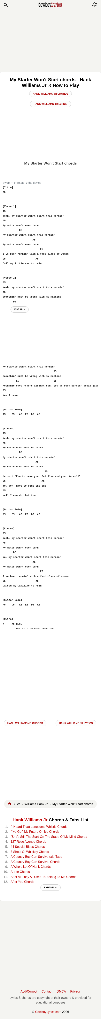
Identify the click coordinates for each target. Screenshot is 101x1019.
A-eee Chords (20, 871)
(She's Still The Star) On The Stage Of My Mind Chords (49, 836)
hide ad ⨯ (19, 309)
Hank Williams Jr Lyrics (50, 103)
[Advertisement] (50, 39)
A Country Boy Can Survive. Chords (35, 861)
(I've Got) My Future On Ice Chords (35, 831)
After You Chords (22, 881)
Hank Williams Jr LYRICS (76, 723)
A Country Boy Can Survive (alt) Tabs (36, 856)
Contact (47, 991)
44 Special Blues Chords (28, 846)
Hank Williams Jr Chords (50, 93)
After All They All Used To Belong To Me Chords (43, 877)
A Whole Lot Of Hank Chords (30, 866)
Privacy (75, 991)
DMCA (61, 991)
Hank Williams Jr (30, 819)
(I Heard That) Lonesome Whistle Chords (39, 826)
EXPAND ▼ (50, 887)
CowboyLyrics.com (48, 1012)
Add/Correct (28, 991)
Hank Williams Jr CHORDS (25, 723)
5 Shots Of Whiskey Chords (30, 851)
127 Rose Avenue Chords (28, 841)
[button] (5, 5)
